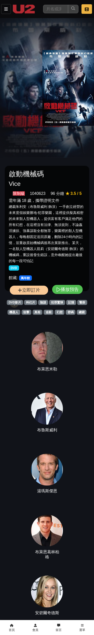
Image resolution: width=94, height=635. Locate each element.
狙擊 (26, 312)
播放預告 (67, 289)
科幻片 (30, 302)
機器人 (13, 312)
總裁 (82, 312)
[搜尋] (55, 9)
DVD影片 (15, 302)
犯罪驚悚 (57, 302)
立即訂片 (29, 290)
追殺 (49, 312)
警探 (82, 302)
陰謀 (43, 302)
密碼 (71, 312)
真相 (37, 312)
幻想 (60, 312)
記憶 (71, 302)
